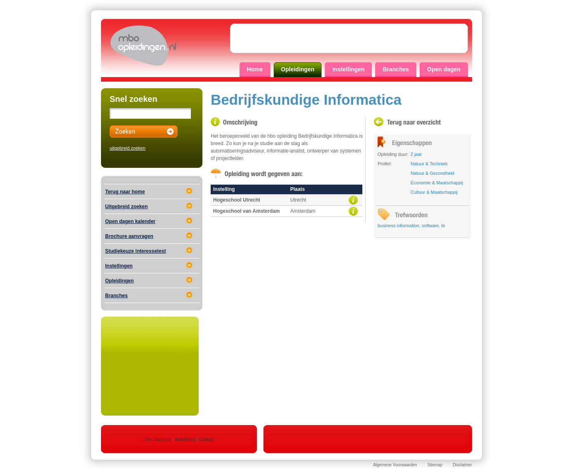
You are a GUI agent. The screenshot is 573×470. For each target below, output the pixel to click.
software (430, 225)
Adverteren (185, 439)
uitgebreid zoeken (128, 148)
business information (398, 225)
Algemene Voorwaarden (395, 465)
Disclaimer (462, 465)
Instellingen (348, 69)
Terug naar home (125, 192)
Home (255, 69)
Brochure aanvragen (129, 236)
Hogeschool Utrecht (236, 200)
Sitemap (435, 465)
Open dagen (443, 69)
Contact (206, 439)
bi (443, 225)
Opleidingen (298, 69)
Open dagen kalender (130, 221)
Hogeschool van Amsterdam (246, 211)
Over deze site (157, 439)
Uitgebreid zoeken (126, 206)
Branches (396, 69)
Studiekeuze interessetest (135, 251)
